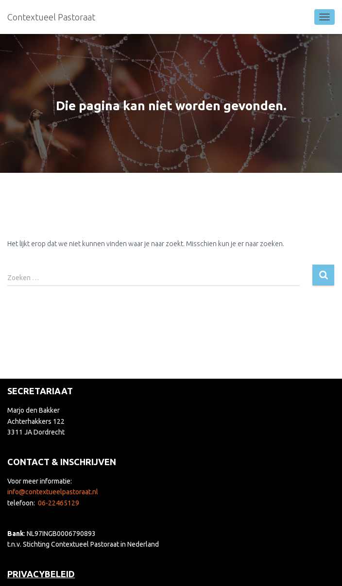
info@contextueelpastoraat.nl (52, 492)
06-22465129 (58, 503)
